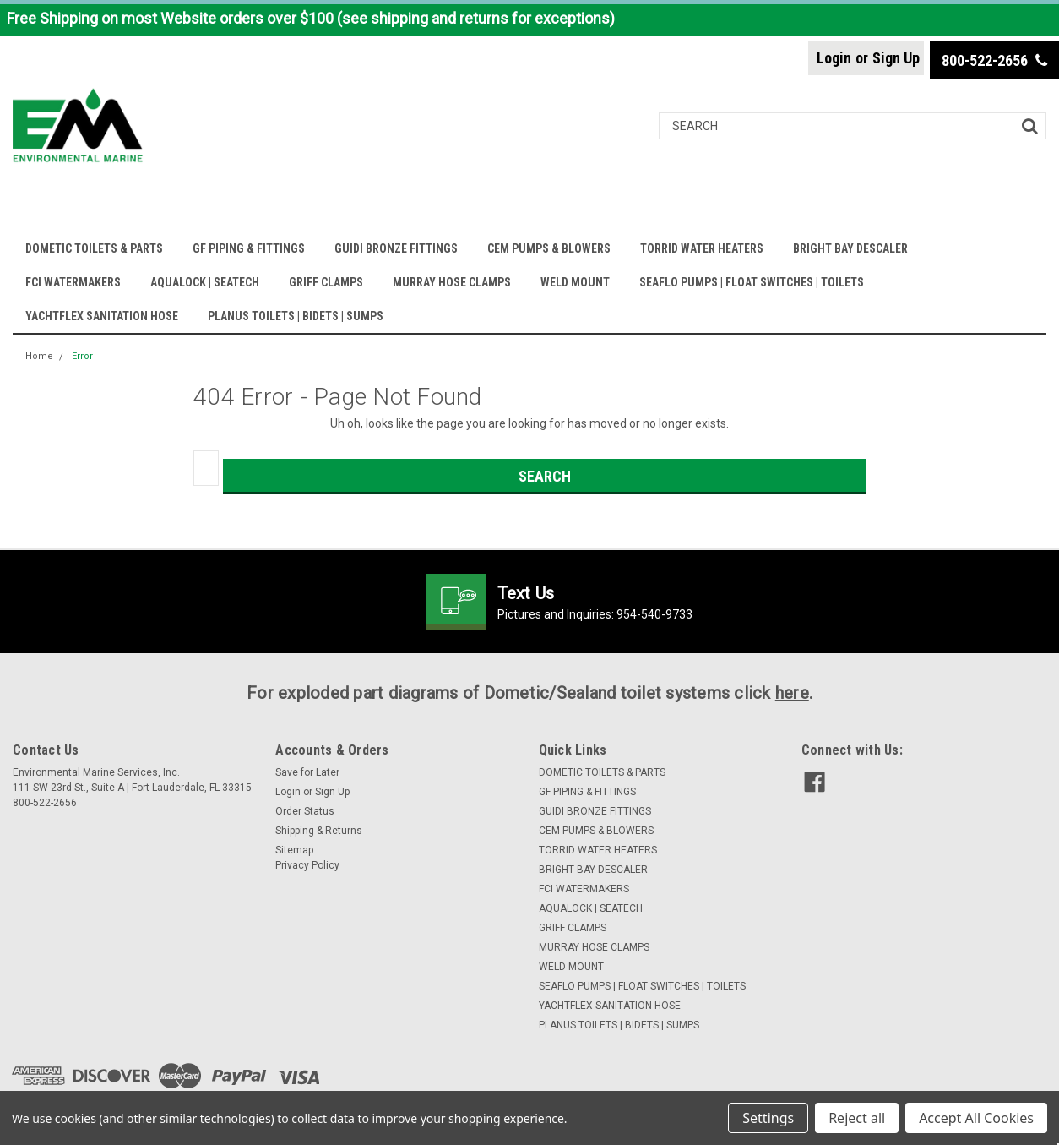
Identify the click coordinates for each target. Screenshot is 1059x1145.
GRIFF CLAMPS (326, 282)
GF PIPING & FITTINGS (249, 248)
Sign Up (896, 58)
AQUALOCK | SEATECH (204, 282)
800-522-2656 (994, 60)
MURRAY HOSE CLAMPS (452, 282)
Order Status (304, 811)
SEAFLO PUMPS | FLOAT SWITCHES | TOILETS (751, 282)
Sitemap (294, 850)
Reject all (856, 1118)
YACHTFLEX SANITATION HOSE (101, 316)
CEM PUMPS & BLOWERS (549, 248)
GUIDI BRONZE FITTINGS (396, 248)
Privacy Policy (307, 865)
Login (834, 58)
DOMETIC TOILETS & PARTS (94, 248)
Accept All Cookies (976, 1118)
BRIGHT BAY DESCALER (850, 248)
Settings (768, 1118)
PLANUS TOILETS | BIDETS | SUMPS (295, 316)
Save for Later (307, 772)
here (792, 693)
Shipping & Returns (318, 831)
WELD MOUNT (575, 282)
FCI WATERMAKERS (73, 282)
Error (82, 356)
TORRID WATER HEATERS (701, 248)
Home (39, 356)
